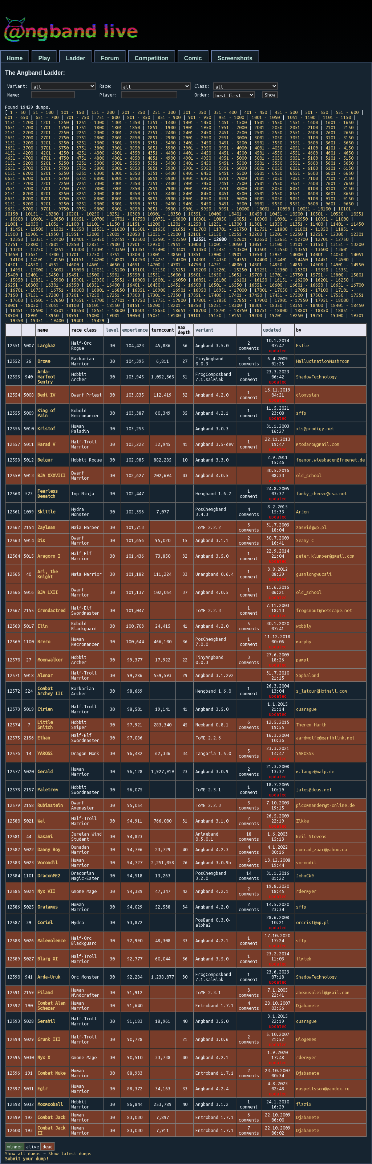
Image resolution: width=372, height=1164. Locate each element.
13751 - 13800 (123, 254)
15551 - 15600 (164, 274)
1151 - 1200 (19, 122)
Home (15, 58)
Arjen (302, 511)
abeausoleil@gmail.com (322, 992)
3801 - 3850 (126, 147)
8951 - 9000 (233, 198)
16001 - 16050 (169, 279)
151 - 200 (103, 112)
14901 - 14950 (347, 264)
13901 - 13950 (245, 254)
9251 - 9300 (90, 203)
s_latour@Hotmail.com (321, 690)
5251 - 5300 (90, 162)
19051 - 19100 (164, 315)
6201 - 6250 (55, 173)
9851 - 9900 (161, 208)
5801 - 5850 (126, 168)
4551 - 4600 (304, 152)
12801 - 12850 (62, 244)
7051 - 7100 (304, 178)
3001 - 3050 (268, 137)
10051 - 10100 (314, 208)
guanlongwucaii (314, 574)
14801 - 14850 (265, 264)
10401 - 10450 (245, 213)
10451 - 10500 (286, 213)
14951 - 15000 (26, 269)
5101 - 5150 (339, 157)
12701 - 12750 (331, 239)
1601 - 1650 (339, 122)
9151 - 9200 (19, 203)
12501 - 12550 (169, 239)
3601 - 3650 (339, 142)
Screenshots (235, 58)
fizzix (303, 1104)
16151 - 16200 (291, 279)
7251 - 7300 (90, 183)
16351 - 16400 (103, 284)
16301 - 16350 (62, 284)
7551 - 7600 (304, 183)
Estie (302, 345)
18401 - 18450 (347, 305)
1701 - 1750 (55, 127)
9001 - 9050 (268, 198)
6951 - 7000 (233, 178)
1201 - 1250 (55, 122)
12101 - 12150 (204, 234)
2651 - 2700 (19, 137)
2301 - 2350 (126, 132)
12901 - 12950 (143, 244)
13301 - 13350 (108, 249)
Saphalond (307, 675)
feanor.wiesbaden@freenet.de (330, 459)
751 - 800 (108, 117)
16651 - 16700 (347, 284)
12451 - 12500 (128, 239)
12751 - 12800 (21, 244)
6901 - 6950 (197, 178)
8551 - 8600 (304, 193)
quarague (306, 709)
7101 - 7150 (339, 178)
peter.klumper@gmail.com (325, 555)
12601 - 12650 (250, 239)
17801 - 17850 (209, 300)
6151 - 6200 (19, 173)
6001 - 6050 (268, 168)
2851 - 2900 (161, 137)
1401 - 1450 (197, 122)
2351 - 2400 (161, 132)
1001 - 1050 (266, 117)
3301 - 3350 (126, 142)
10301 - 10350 (164, 213)
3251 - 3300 (90, 142)
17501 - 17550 (326, 295)
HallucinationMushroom (322, 361)
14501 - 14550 (21, 264)
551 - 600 (347, 112)
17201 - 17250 (82, 295)
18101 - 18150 (103, 305)
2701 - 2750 (55, 137)
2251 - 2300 (90, 132)
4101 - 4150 (339, 147)
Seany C (305, 540)
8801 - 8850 (126, 198)
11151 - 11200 (143, 223)
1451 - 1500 (233, 122)
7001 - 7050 (268, 178)
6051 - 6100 (304, 168)
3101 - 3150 (339, 137)
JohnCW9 (305, 875)
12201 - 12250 (286, 234)
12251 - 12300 (326, 234)
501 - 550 (316, 112)
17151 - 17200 (41, 295)
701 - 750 (77, 117)
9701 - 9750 (55, 208)
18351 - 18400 (306, 305)
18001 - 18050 (21, 305)
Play (44, 58)
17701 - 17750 (128, 300)
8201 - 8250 (55, 193)
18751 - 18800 (270, 310)
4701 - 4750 (55, 157)
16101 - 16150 (250, 279)
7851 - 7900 (161, 188)
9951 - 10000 (234, 208)
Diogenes (306, 1039)
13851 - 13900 (204, 254)
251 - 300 (164, 112)
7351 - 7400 (161, 183)
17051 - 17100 (311, 289)
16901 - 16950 (189, 289)
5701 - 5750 (55, 168)
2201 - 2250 (55, 132)
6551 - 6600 (304, 173)
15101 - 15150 (148, 269)
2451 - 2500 (233, 132)
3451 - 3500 (233, 142)
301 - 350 (194, 112)
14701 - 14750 (184, 264)
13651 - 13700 (41, 254)
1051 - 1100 (301, 117)
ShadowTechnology (316, 376)
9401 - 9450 (197, 203)
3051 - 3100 (304, 137)
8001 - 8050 (268, 188)
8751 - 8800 (90, 198)
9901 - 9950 (197, 208)
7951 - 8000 (233, 188)
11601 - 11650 (148, 228)
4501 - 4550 (268, 152)
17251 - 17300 (123, 295)
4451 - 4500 (233, 152)
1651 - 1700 (19, 127)
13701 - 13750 (82, 254)
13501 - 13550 (270, 249)
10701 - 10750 (128, 218)
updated (272, 329)
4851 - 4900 (161, 157)
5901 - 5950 (197, 168)
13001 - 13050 (225, 244)
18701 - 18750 (230, 310)
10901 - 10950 (291, 218)
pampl (302, 659)
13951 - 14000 (286, 254)
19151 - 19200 (245, 315)
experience (134, 329)
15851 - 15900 (47, 279)
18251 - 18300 (225, 305)
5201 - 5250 (55, 162)
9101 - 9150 (339, 198)
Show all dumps (23, 1153)
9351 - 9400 (161, 203)
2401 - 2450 (197, 132)
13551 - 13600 (311, 249)
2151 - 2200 (19, 132)
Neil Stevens (311, 836)
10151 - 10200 (41, 213)
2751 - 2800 (90, 137)
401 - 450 (255, 112)
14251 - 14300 (169, 259)
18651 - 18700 (189, 310)
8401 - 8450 (197, 193)
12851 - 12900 (103, 244)
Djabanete (307, 1005)
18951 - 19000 (82, 315)
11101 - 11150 (103, 223)
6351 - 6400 (161, 173)
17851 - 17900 (250, 300)
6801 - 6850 (126, 178)
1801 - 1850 (126, 127)
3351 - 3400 (161, 142)
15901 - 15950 (87, 279)
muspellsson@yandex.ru (322, 1088)
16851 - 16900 (148, 289)
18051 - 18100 (62, 305)
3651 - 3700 (19, 147)
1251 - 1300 (90, 122)
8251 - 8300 (90, 193)
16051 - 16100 (209, 279)
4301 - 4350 (126, 152)
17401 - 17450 (245, 295)
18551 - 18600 (108, 310)
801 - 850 (138, 117)
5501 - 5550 (268, 162)
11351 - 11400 (306, 223)
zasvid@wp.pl (311, 527)
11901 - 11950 (41, 234)
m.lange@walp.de (315, 771)
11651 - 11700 (189, 228)
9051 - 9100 (304, 198)
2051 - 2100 (304, 127)
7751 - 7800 (90, 188)
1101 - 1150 (337, 117)
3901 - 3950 (197, 147)
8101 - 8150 (339, 188)
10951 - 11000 (331, 218)
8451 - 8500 (233, 193)
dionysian (307, 394)
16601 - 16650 (306, 284)
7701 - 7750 (55, 188)
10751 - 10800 (169, 218)
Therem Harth (311, 724)
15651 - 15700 (245, 274)
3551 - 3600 (304, 142)
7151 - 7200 (19, 183)
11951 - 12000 (82, 234)
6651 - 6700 (19, 178)
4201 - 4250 (55, 152)
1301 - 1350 (126, 122)
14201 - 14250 (128, 259)
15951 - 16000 (128, 279)
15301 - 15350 (311, 269)
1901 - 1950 (197, 127)
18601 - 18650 (148, 310)
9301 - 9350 (126, 203)
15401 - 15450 (41, 274)
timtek (303, 958)
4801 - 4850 (126, 157)
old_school (309, 475)
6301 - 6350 (126, 173)
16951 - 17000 (230, 289)
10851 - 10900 (250, 218)
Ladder (75, 58)
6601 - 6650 (339, 173)
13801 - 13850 (164, 254)
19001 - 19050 (123, 315)
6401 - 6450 (197, 173)
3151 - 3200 (19, 142)
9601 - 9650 (339, 203)
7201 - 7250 (55, 183)
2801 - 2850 (126, 137)
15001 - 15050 (67, 269)
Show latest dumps (70, 1153)
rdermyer (306, 891)
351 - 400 (225, 112)
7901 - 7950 (197, 188)
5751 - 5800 (90, 168)
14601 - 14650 (103, 264)
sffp (301, 412)
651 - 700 (47, 117)
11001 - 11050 (21, 223)
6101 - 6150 (339, 168)
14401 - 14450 (291, 259)
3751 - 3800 (90, 147)
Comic (193, 58)
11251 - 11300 (225, 223)
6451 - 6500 (233, 173)
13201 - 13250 (26, 249)
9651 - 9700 (19, 208)
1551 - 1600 (304, 122)
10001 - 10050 (273, 208)
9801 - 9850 (126, 208)
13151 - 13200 (347, 244)
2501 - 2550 (268, 132)
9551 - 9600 (304, 203)
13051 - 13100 (265, 244)
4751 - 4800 (90, 157)
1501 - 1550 (268, 122)
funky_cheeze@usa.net (321, 493)
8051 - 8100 (304, 188)
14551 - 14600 (62, 264)
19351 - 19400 (47, 320)
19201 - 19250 (286, 315)
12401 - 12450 (87, 239)
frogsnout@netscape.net (324, 610)
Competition (152, 58)
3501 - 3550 (268, 142)
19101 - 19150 (204, 315)
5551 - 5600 (304, 162)
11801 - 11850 (311, 228)
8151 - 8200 (19, 193)
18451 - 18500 (26, 310)
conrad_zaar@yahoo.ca (321, 849)
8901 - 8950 (197, 198)
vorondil (306, 862)
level (112, 329)
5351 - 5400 (161, 162)
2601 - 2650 (339, 132)
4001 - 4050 (268, 147)
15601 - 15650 (204, 274)
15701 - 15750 (286, 274)
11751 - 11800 (270, 228)
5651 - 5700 (19, 168)
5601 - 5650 (339, 162)
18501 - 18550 (67, 310)
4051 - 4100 (304, 147)
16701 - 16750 (26, 289)
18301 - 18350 (265, 305)
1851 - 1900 (161, 127)
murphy (303, 641)
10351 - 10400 (204, 213)
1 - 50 (17, 112)
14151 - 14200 (87, 259)
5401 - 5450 (197, 162)
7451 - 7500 (233, 183)
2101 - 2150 (339, 127)
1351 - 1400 (161, 122)
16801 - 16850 (108, 289)
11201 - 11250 (184, 223)
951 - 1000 (231, 117)
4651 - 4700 (19, 157)
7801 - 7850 (126, 188)
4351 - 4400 (161, 152)
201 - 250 (133, 112)
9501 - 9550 (268, 203)
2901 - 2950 (197, 137)
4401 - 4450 (197, 152)
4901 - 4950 (197, 157)
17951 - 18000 (331, 300)
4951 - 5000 (233, 157)
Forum (110, 58)
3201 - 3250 (55, 142)
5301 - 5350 (126, 162)
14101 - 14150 (47, 259)
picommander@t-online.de (325, 805)
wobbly (303, 625)
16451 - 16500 (184, 284)
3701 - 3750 (55, 147)
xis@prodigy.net (315, 428)
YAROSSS (305, 753)
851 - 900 (169, 117)
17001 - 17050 (270, 289)
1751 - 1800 (90, 127)
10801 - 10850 (209, 218)
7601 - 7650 (339, 183)
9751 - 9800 (90, 208)
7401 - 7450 (197, 183)
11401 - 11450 (347, 223)
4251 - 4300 (90, 152)
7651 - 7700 (19, 188)
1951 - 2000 (233, 127)
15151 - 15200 (189, 269)
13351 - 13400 (148, 249)
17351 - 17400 (204, 295)
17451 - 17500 (286, 295)
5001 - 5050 (268, 157)
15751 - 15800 (326, 274)
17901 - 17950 (291, 300)
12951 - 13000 (184, 244)
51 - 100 (43, 112)
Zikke (302, 820)
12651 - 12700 (291, 239)
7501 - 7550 (268, 183)
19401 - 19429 (87, 320)
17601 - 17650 (47, 300)
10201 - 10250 (82, 213)
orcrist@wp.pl (312, 922)
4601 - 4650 (339, 152)
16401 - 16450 (143, 284)
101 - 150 (72, 112)
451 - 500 (286, 112)
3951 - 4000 (233, 147)
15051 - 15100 (108, 269)
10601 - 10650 (47, 218)
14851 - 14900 (306, 264)
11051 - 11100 (62, 223)
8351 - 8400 (161, 193)
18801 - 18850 (311, 310)
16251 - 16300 (21, 284)
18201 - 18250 (184, 305)
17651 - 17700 (87, 300)
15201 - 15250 (230, 269)
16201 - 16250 (331, 279)
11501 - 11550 (67, 228)
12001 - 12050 (123, 234)
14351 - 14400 (250, 259)
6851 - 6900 (161, 178)
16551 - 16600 (265, 284)
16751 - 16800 (67, 289)
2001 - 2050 (268, 127)
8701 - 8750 (55, 198)
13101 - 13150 (306, 244)
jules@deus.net (314, 789)
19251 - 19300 (326, 315)
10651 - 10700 (87, 218)
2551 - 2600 (304, 132)
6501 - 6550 (268, 173)
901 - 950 (199, 117)
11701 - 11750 (230, 228)
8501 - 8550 (268, 193)
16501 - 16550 (225, 284)
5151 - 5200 (19, 162)
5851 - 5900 (161, 168)
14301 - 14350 (209, 259)
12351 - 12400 (47, 239)
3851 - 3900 (161, 147)
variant (204, 329)
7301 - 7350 (126, 183)
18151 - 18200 (143, 305)
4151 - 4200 (19, 152)
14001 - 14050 (326, 254)
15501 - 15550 (123, 274)
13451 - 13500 (230, 249)
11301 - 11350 (265, 223)
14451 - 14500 (331, 259)
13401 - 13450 (189, 249)
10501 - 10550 (326, 213)
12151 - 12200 (245, 234)
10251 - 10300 (123, 213)
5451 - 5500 (233, 162)
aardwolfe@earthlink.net (325, 737)
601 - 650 (16, 117)
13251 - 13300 (67, 249)
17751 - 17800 (169, 300)
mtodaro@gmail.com (317, 444)
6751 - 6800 (90, 178)
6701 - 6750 (55, 178)
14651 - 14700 (143, 264)
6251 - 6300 (90, 173)
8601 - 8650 (339, 193)
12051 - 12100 (164, 234)
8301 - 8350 (126, 193)
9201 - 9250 (55, 203)
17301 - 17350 (164, 295)
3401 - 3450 (197, 142)
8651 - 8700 (19, 198)
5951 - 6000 (233, 168)
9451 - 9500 (233, 203)
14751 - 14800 (225, 264)
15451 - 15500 (82, 274)
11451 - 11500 (26, 228)
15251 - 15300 (270, 269)
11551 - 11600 (108, 228)
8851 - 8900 (161, 198)
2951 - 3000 (233, 137)
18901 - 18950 (41, 315)
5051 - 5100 (304, 157)
